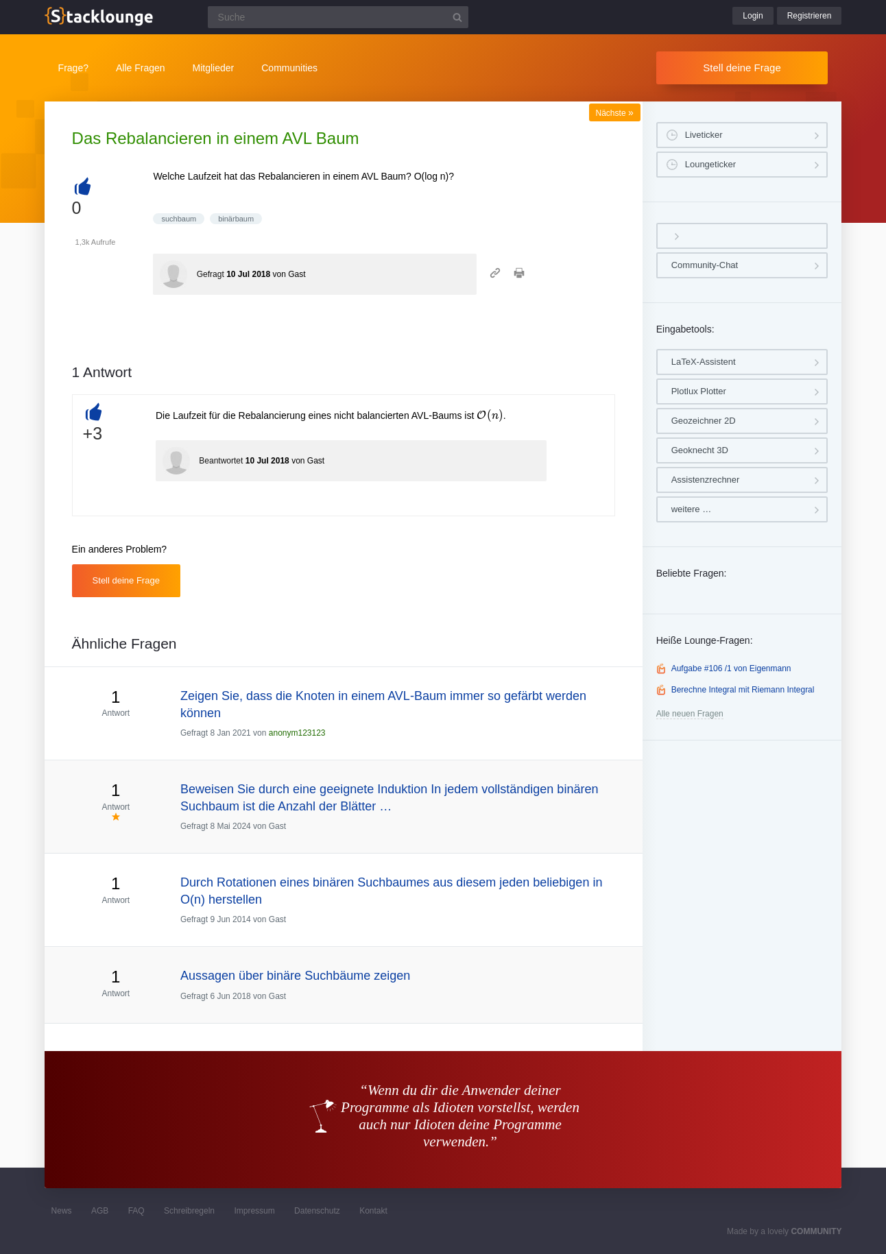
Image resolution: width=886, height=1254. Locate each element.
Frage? (73, 67)
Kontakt (373, 1211)
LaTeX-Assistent (703, 362)
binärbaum (236, 219)
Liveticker (704, 135)
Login (753, 16)
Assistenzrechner (705, 479)
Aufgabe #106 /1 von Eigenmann (731, 668)
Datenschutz (317, 1211)
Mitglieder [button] (214, 67)
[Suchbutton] (457, 17)
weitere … (691, 509)
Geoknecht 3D (699, 450)
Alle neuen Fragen (689, 714)
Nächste (615, 113)
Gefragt (210, 274)
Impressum (254, 1211)
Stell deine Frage (741, 67)
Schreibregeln (189, 1211)
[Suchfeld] (338, 17)
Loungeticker (710, 164)
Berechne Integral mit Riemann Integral (743, 690)
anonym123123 (297, 733)
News (61, 1211)
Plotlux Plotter (698, 391)
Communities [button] (289, 67)
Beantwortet (221, 461)
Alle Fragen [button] (140, 67)
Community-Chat (705, 265)
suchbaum (178, 219)
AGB (99, 1211)
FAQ (136, 1211)
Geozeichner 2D (703, 420)
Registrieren (809, 16)
